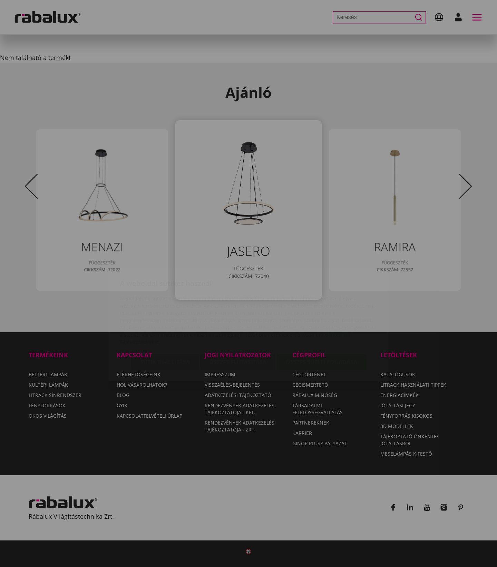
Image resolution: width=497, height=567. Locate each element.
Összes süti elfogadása (321, 321)
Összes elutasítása (237, 321)
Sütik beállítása (165, 321)
